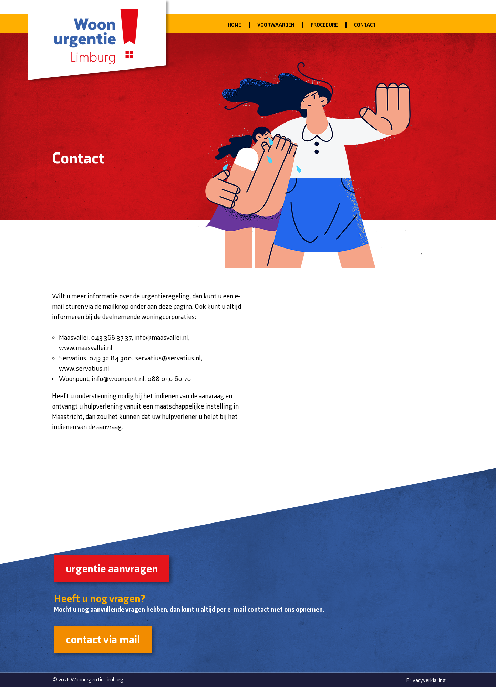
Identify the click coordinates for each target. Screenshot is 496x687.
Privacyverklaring (426, 680)
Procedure (324, 25)
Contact (365, 25)
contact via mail (103, 639)
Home (234, 25)
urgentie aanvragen (112, 568)
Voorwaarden (275, 25)
